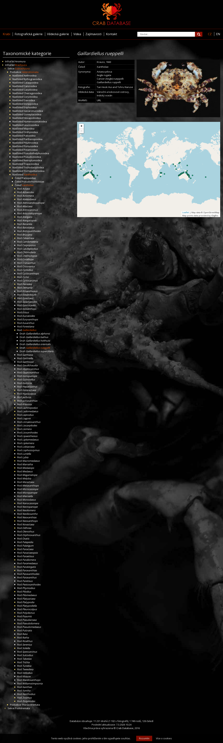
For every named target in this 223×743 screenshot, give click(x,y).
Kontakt (111, 34)
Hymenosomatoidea (35, 121)
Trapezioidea (31, 164)
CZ (210, 34)
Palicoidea (29, 135)
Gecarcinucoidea (33, 111)
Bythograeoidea (33, 79)
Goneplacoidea (32, 114)
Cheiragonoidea (33, 93)
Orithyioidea (31, 132)
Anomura (20, 61)
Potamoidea (31, 149)
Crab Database (124, 728)
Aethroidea (30, 75)
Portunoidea (31, 146)
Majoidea (29, 128)
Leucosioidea (31, 125)
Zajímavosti (93, 34)
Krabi (6, 34)
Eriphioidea (30, 107)
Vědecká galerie (58, 34)
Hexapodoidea (32, 118)
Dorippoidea (31, 103)
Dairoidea (29, 100)
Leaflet (185, 212)
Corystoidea (31, 96)
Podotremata (22, 708)
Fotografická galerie (29, 34)
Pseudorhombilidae (33, 181)
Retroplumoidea (33, 160)
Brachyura (21, 65)
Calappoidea (31, 82)
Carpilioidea (30, 89)
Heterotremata (30, 72)
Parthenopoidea (33, 139)
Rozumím (144, 738)
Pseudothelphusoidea (36, 153)
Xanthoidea (30, 174)
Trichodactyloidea (34, 167)
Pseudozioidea (32, 156)
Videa (77, 34)
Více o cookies (164, 738)
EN (218, 34)
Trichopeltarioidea (34, 171)
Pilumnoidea (31, 142)
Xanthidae (28, 185)
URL (99, 100)
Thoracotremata (31, 704)
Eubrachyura (22, 68)
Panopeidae (29, 178)
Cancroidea (30, 86)
